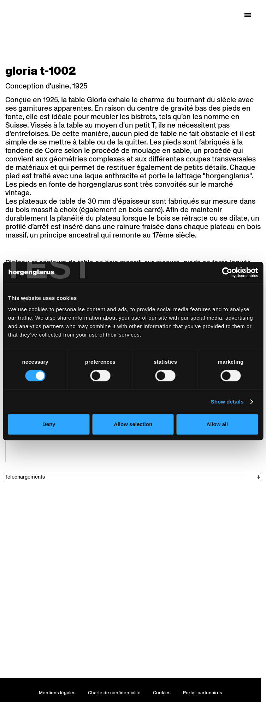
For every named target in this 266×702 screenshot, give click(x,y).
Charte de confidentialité (114, 692)
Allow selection (133, 424)
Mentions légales (57, 692)
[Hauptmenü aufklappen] (247, 15)
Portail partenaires (202, 692)
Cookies (162, 692)
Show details (227, 402)
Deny (48, 424)
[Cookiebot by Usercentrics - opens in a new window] (227, 272)
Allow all (217, 424)
